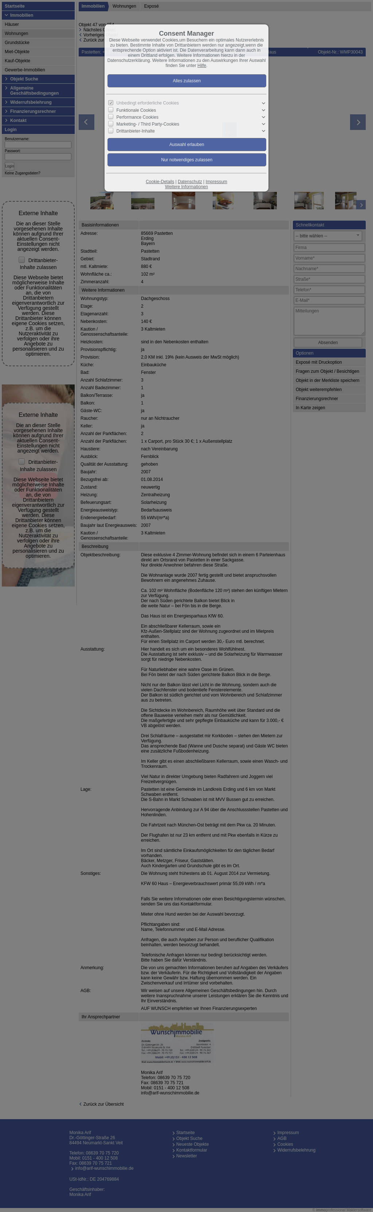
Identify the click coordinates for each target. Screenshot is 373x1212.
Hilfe (201, 65)
